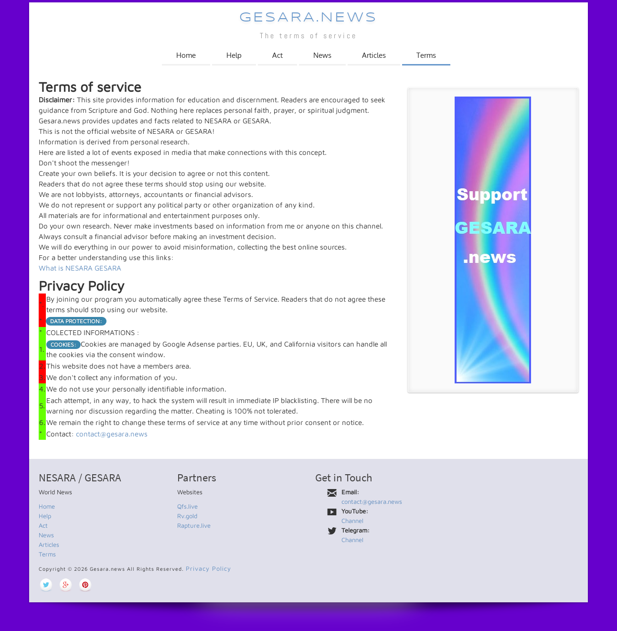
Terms (426, 55)
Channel (352, 520)
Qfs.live (187, 506)
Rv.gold (187, 516)
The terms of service (308, 36)
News (322, 55)
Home (186, 55)
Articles (374, 55)
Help (234, 55)
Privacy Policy (208, 568)
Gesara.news (308, 17)
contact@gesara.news (112, 434)
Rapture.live (194, 525)
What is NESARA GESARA (80, 268)
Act (277, 55)
